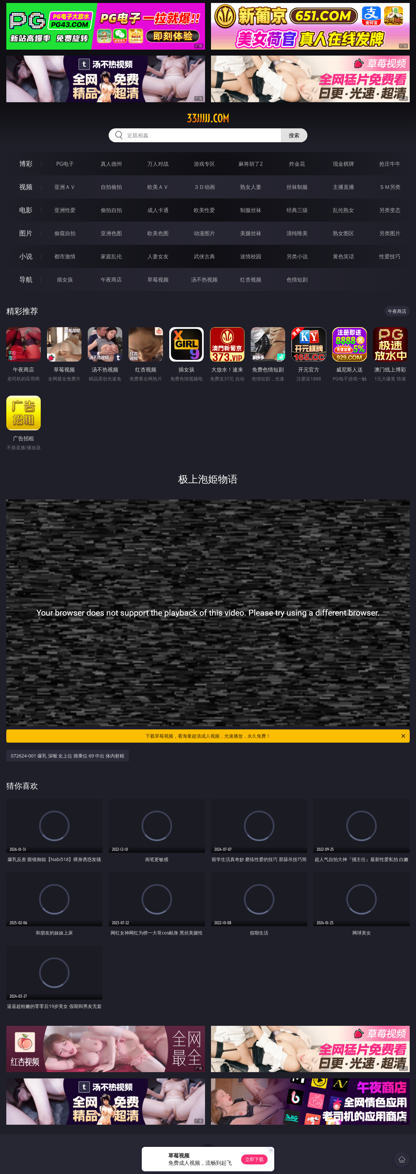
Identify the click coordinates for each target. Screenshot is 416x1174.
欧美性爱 (204, 210)
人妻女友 (158, 256)
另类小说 (297, 256)
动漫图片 (204, 233)
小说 (25, 256)
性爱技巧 (389, 256)
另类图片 (389, 233)
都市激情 (65, 256)
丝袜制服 (297, 187)
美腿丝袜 (250, 233)
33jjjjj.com (208, 118)
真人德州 (111, 163)
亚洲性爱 (65, 210)
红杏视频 (250, 279)
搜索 (294, 135)
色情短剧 (297, 279)
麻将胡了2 (250, 163)
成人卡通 (158, 210)
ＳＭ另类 (389, 187)
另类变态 (389, 210)
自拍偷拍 (111, 187)
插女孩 (65, 279)
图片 (25, 233)
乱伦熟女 (343, 210)
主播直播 (343, 187)
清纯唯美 (297, 233)
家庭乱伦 (111, 256)
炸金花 (297, 163)
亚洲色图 (111, 233)
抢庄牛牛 (389, 163)
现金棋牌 (343, 163)
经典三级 (297, 210)
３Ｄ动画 (204, 187)
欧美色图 (158, 233)
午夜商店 (111, 279)
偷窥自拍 (65, 233)
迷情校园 (250, 256)
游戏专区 (204, 163)
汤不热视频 (204, 279)
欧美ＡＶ (158, 187)
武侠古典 (204, 256)
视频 (25, 186)
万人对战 (158, 163)
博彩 (25, 163)
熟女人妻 (250, 187)
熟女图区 (343, 233)
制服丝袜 (250, 210)
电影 (25, 209)
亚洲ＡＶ (65, 187)
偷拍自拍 (111, 210)
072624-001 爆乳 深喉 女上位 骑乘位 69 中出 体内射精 (67, 756)
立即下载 (254, 1159)
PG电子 (65, 163)
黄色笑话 (343, 256)
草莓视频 (158, 279)
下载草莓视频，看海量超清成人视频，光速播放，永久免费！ (275, 736)
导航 (25, 279)
